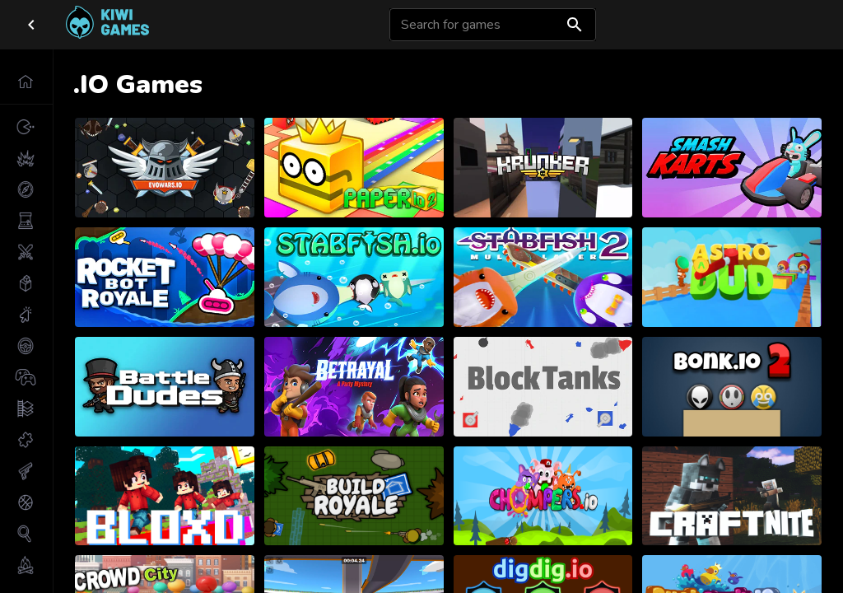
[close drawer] (31, 24)
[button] (26, 81)
